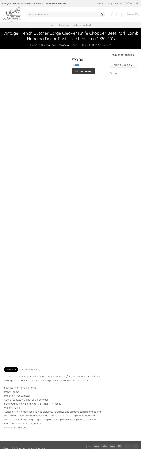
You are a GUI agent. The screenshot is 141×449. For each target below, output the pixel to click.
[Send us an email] (131, 4)
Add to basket (83, 71)
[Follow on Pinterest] (137, 4)
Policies (118, 3)
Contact (100, 3)
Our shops (65, 25)
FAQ (110, 3)
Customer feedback (82, 25)
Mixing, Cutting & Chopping (96, 45)
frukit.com (61, 442)
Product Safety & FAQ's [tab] (30, 353)
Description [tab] (11, 353)
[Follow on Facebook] (125, 4)
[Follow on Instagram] (128, 4)
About (53, 25)
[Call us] (134, 4)
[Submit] (102, 14)
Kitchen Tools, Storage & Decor (59, 45)
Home (33, 45)
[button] (115, 14)
